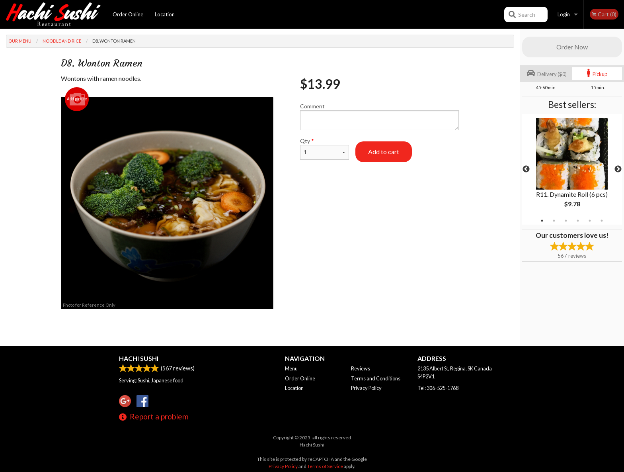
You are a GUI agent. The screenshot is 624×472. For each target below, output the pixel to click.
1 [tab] (542, 221)
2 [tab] (554, 221)
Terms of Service (325, 466)
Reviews (360, 368)
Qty (324, 148)
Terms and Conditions (375, 378)
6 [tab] (602, 221)
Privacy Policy (366, 388)
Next (618, 169)
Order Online (128, 14)
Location (165, 14)
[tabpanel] (572, 169)
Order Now (572, 47)
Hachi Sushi (138, 358)
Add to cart (383, 151)
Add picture (77, 99)
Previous (526, 169)
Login (564, 14)
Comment (379, 116)
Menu (291, 368)
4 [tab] (578, 221)
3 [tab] (566, 221)
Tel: (437, 388)
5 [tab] (590, 221)
